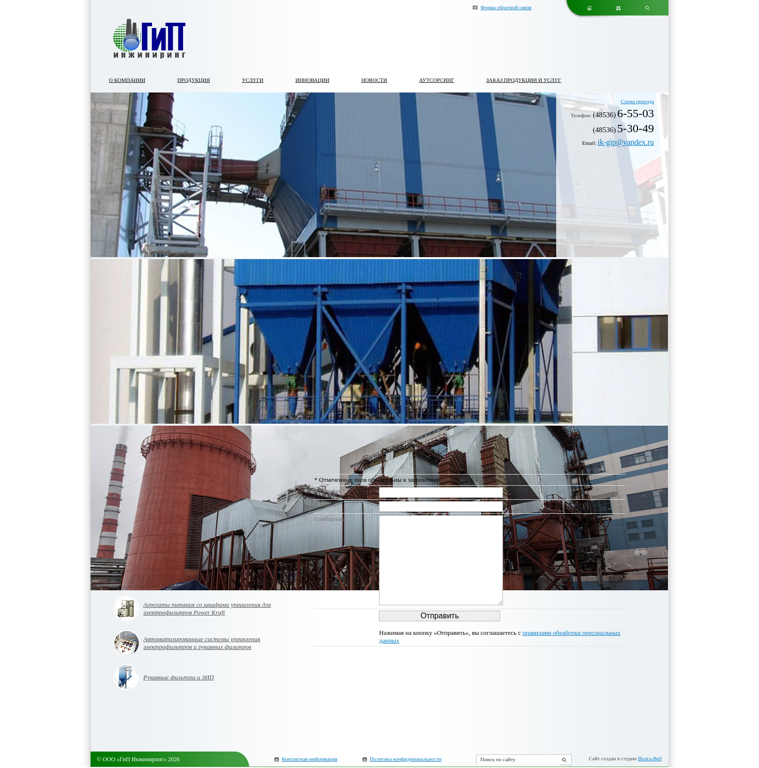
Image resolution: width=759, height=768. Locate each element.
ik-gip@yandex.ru (626, 142)
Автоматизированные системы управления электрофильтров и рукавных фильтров (201, 642)
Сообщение (329, 518)
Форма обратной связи (506, 7)
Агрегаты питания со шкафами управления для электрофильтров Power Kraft (207, 608)
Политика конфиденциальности (405, 759)
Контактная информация (309, 759)
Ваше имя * (329, 490)
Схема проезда (637, 101)
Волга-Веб (650, 758)
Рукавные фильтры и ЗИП (178, 677)
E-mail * (325, 504)
